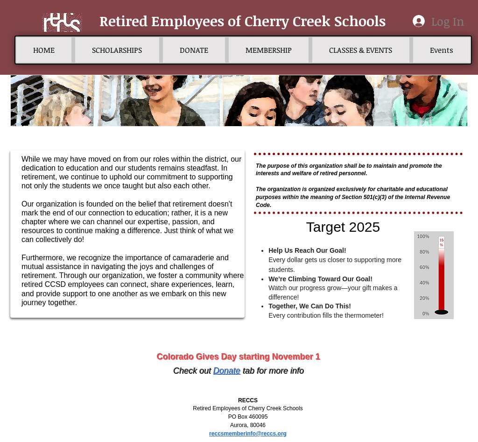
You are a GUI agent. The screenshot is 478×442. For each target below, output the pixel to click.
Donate (226, 371)
